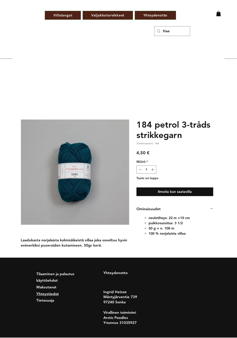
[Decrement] (140, 169)
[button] (218, 13)
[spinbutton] (146, 169)
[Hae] (172, 31)
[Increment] (153, 169)
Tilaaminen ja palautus (55, 274)
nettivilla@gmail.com (121, 279)
